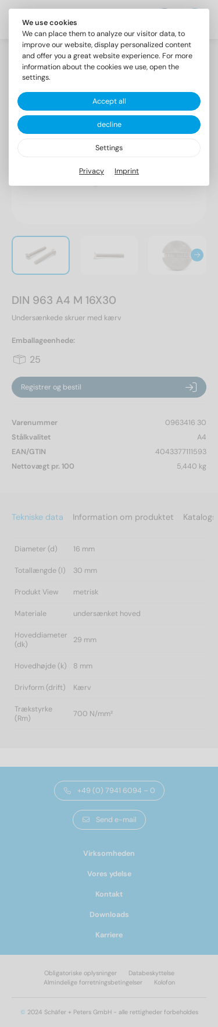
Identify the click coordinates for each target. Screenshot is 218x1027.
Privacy (91, 171)
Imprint (127, 171)
